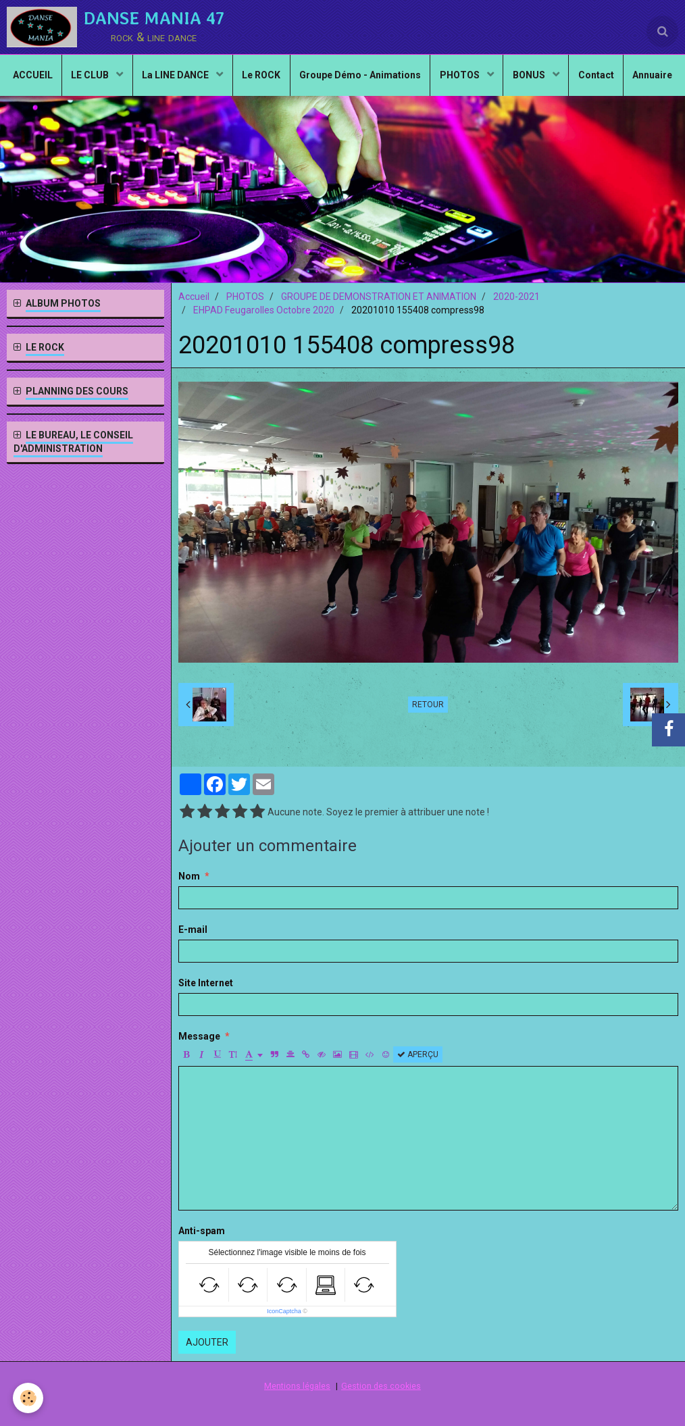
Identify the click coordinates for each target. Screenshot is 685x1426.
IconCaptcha (284, 1311)
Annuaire (343, 125)
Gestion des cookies (381, 1386)
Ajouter (207, 1342)
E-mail (192, 929)
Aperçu (417, 1054)
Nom (189, 876)
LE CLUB (115, 78)
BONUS (564, 78)
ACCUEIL (54, 78)
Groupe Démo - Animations (390, 78)
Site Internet (205, 982)
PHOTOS (493, 78)
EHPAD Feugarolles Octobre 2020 (263, 310)
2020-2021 (516, 296)
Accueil (193, 296)
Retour (428, 704)
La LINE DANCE (202, 78)
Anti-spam (201, 1230)
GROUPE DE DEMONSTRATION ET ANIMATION (378, 296)
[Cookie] (29, 1398)
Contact (633, 78)
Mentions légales (297, 1386)
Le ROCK (289, 78)
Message (199, 1036)
